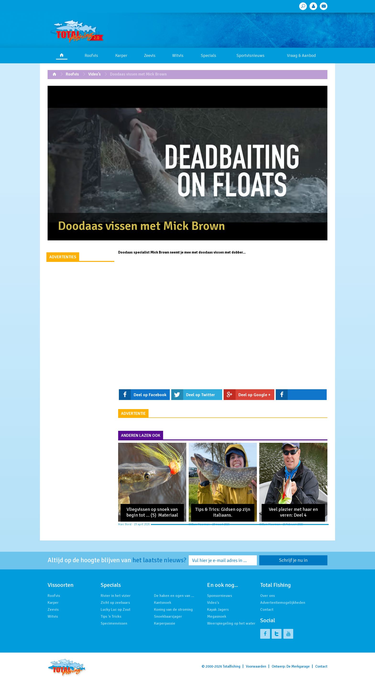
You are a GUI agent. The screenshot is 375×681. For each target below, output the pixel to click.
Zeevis (149, 55)
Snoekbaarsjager (168, 616)
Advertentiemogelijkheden (282, 602)
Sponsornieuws (219, 595)
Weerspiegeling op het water (231, 623)
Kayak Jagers (218, 609)
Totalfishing (231, 666)
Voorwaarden (256, 666)
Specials (208, 55)
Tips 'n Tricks (111, 616)
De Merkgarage (298, 666)
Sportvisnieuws (251, 55)
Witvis (177, 55)
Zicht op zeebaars (115, 602)
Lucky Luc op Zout (115, 609)
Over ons (267, 595)
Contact (266, 609)
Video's (213, 602)
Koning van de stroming (173, 609)
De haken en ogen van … (174, 595)
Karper (121, 55)
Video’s (94, 74)
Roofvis (91, 55)
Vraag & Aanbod (301, 55)
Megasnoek (216, 616)
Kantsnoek (162, 602)
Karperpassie (164, 623)
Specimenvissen (114, 623)
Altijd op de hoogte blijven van (117, 560)
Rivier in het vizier (116, 595)
